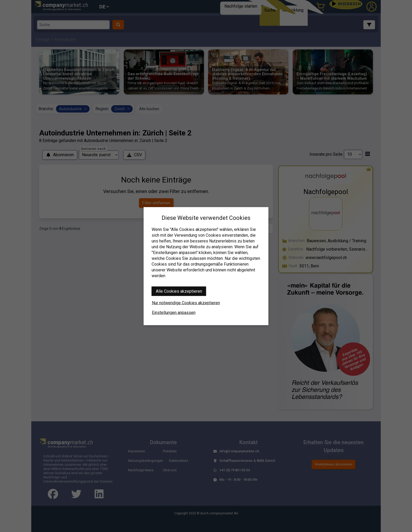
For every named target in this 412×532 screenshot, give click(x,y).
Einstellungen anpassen (173, 312)
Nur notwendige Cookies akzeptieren (186, 302)
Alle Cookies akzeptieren (179, 290)
